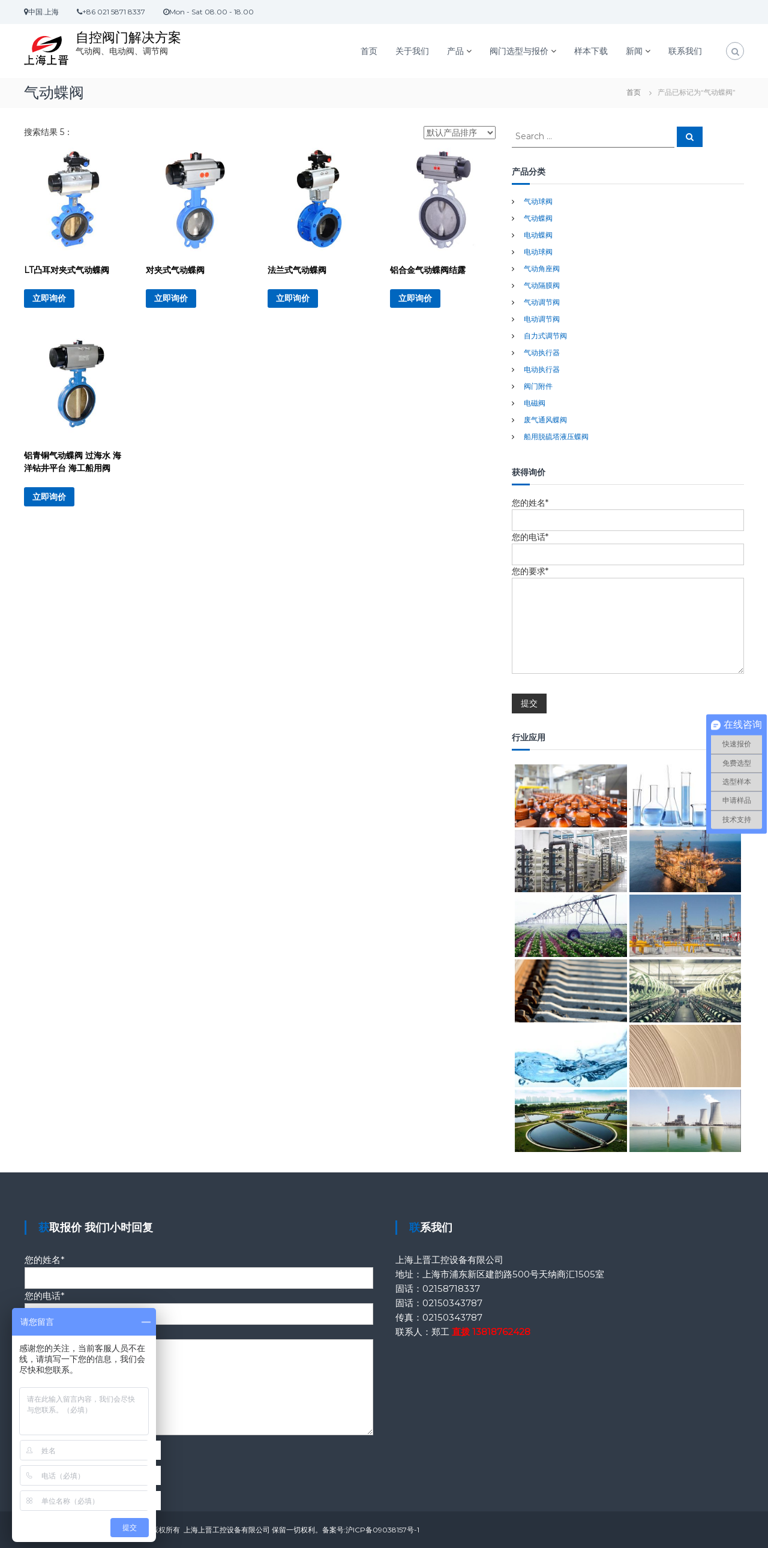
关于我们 (412, 51)
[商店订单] (460, 132)
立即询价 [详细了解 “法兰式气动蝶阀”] (293, 298)
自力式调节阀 (545, 335)
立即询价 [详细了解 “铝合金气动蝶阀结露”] (415, 298)
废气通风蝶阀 (545, 419)
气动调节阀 (542, 302)
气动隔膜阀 (542, 285)
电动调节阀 (542, 318)
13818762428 (501, 1331)
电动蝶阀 (538, 234)
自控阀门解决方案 (128, 37)
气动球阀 (538, 201)
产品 (455, 51)
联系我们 (685, 51)
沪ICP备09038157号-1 (382, 1529)
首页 (369, 51)
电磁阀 (534, 402)
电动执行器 (542, 369)
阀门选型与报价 (519, 51)
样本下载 (591, 51)
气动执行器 (542, 352)
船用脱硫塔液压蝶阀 (556, 436)
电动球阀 (538, 251)
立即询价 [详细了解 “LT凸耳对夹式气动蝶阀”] (49, 298)
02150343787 (452, 1303)
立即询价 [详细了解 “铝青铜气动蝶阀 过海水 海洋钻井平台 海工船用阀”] (49, 496)
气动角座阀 (542, 268)
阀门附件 (538, 386)
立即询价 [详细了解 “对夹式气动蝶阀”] (171, 298)
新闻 (634, 51)
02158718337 (451, 1288)
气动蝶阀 (538, 218)
